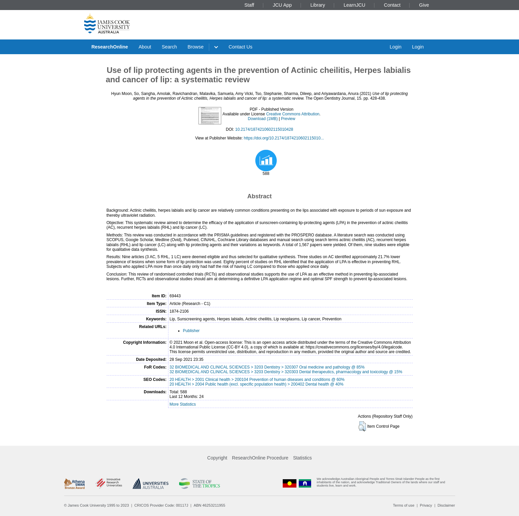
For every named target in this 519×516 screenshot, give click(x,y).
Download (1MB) (263, 118)
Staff (249, 5)
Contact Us (240, 46)
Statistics (302, 457)
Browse (195, 46)
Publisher (191, 330)
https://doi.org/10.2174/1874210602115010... (284, 138)
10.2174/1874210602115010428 (264, 129)
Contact (392, 5)
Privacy (426, 505)
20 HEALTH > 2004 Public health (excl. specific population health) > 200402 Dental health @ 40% (256, 384)
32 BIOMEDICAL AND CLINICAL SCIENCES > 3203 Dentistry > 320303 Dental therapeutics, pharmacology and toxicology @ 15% (285, 372)
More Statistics (182, 404)
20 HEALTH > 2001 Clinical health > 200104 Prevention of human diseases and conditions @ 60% (257, 379)
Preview (288, 118)
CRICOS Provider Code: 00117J (161, 505)
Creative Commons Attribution (292, 114)
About (145, 46)
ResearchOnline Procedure (260, 457)
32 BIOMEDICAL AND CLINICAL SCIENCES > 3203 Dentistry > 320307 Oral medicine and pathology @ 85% (267, 367)
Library (317, 5)
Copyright (217, 457)
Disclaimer (446, 505)
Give (424, 5)
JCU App (282, 5)
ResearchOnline (109, 46)
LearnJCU (354, 5)
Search (169, 46)
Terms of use (403, 505)
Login (395, 46)
